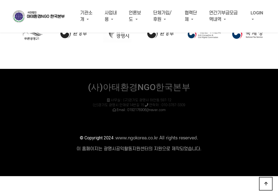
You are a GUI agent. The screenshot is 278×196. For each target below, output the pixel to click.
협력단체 (191, 16)
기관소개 (86, 16)
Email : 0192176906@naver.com (141, 110)
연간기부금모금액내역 (223, 16)
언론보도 (135, 16)
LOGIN (257, 13)
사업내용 (111, 16)
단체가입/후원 (162, 16)
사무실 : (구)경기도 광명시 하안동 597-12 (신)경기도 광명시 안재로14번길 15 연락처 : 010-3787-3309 (139, 105)
